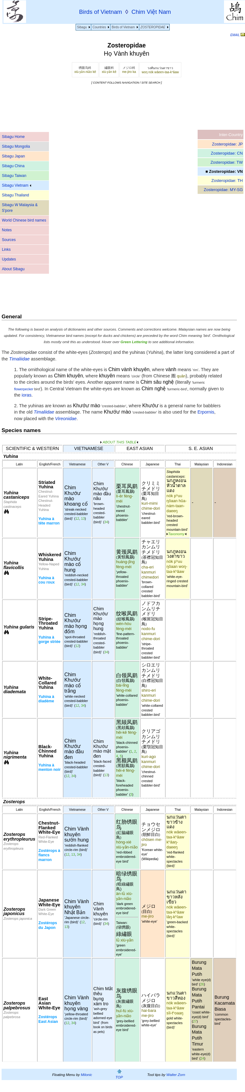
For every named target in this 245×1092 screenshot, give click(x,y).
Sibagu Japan (13, 156)
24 (202, 1058)
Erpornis (205, 411)
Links (6, 249)
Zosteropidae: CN (227, 153)
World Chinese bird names (24, 220)
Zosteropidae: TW (226, 162)
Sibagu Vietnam (16, 185)
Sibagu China (13, 166)
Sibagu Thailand (15, 195)
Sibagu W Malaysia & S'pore (20, 208)
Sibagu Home (13, 136)
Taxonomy (176, 534)
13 (83, 518)
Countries (99, 27)
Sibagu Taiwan (14, 175)
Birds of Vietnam (123, 27)
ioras (26, 395)
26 (202, 984)
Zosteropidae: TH (227, 180)
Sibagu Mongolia (16, 146)
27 (195, 1021)
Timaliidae (44, 411)
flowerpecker (23, 389)
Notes (7, 230)
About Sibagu (13, 269)
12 (77, 518)
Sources (9, 240)
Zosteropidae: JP (227, 144)
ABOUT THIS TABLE (119, 442)
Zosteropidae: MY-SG (223, 189)
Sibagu (82, 27)
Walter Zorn (175, 1075)
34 (106, 522)
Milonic (86, 1075)
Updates (9, 259)
